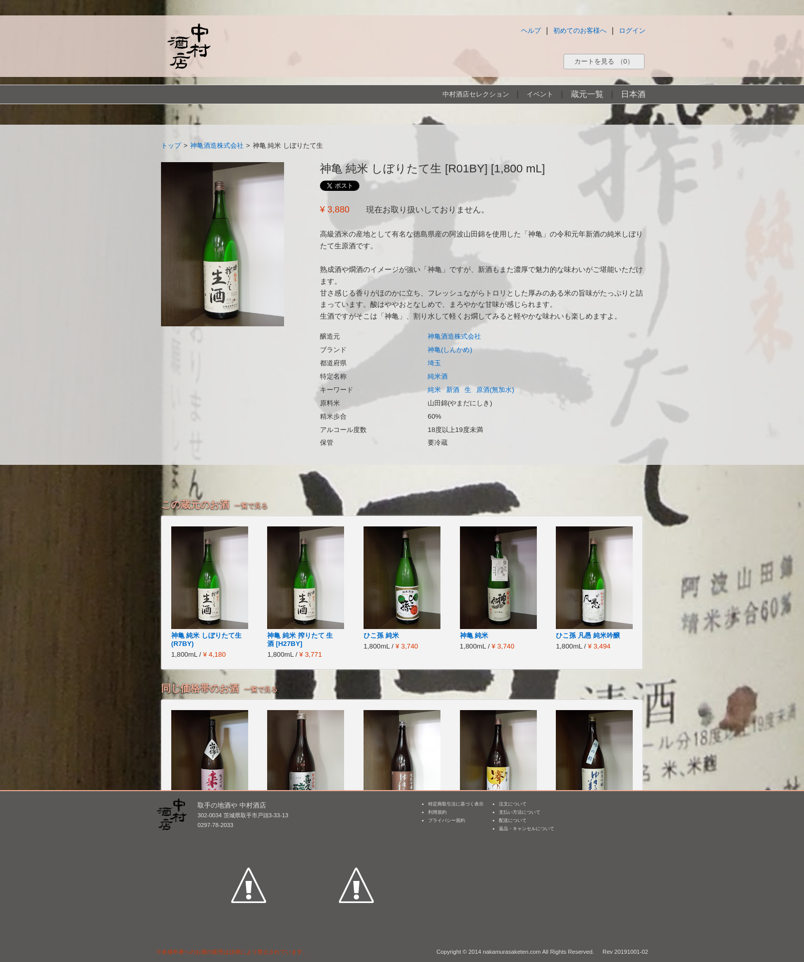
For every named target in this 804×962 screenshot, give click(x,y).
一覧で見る (251, 505)
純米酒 (438, 376)
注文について (513, 804)
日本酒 (633, 94)
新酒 (452, 390)
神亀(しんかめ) (450, 350)
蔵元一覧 (587, 94)
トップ (171, 145)
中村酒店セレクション (476, 94)
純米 (434, 390)
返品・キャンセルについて (526, 828)
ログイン (632, 30)
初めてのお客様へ (580, 30)
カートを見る (604, 61)
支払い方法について (519, 812)
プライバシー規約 (446, 820)
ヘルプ (531, 30)
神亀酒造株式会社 (217, 145)
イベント (540, 94)
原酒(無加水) (495, 390)
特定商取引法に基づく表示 (456, 804)
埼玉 (434, 363)
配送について (513, 820)
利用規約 (437, 812)
